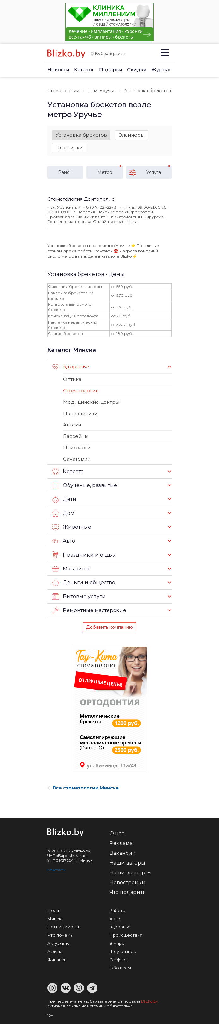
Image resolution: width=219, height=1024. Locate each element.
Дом (63, 513)
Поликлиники (80, 413)
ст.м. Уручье (101, 90)
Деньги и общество (83, 582)
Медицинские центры (91, 402)
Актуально (58, 943)
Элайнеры (132, 135)
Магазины (71, 568)
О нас (117, 833)
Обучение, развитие (84, 485)
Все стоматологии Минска (83, 788)
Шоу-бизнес (123, 951)
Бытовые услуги (79, 596)
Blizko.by (149, 1001)
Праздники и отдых (83, 554)
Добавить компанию (109, 627)
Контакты (56, 869)
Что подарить (128, 892)
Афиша (54, 951)
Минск (54, 918)
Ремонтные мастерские (89, 610)
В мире (117, 943)
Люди (53, 910)
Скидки (137, 69)
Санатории (77, 459)
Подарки (110, 69)
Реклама (121, 843)
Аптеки (72, 425)
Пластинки (69, 148)
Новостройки (127, 882)
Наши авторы (127, 863)
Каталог (84, 69)
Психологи (77, 447)
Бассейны (75, 436)
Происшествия (126, 935)
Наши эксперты (130, 873)
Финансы (57, 959)
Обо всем (120, 967)
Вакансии (123, 853)
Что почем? (60, 935)
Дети (64, 499)
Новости (58, 69)
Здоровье (70, 366)
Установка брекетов (81, 135)
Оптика (72, 379)
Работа (117, 910)
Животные (71, 527)
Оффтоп (119, 959)
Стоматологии (63, 90)
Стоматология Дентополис (81, 199)
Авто (63, 541)
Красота (68, 471)
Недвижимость (63, 926)
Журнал (161, 69)
